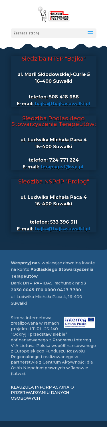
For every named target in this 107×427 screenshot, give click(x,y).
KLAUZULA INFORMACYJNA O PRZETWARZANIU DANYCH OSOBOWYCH (42, 393)
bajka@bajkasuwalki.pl (62, 103)
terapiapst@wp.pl (62, 167)
